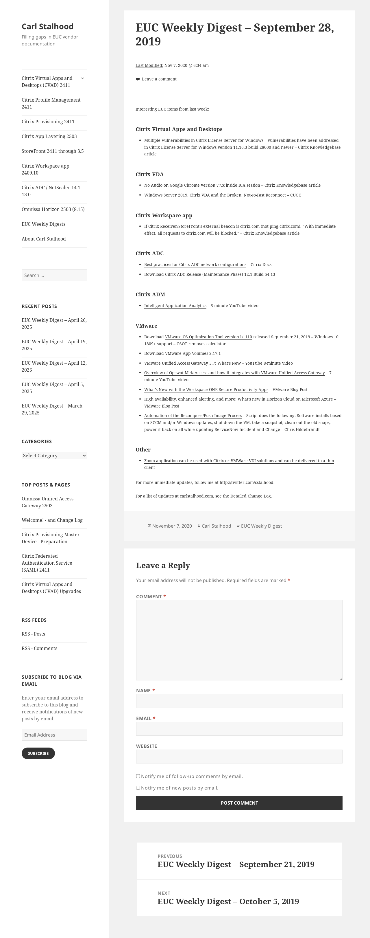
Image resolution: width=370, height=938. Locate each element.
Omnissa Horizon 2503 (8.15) (53, 209)
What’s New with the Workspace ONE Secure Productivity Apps (206, 389)
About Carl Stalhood (44, 239)
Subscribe (38, 753)
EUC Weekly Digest (261, 526)
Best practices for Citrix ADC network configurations (195, 264)
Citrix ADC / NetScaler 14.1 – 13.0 (53, 191)
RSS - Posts (33, 634)
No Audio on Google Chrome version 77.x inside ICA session (202, 185)
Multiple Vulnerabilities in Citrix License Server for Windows (203, 140)
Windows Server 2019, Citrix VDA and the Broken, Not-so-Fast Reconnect (215, 195)
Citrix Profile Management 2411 (51, 103)
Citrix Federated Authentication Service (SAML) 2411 (47, 563)
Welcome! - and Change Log (52, 520)
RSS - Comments (39, 648)
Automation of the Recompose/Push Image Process (193, 415)
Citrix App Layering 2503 (49, 136)
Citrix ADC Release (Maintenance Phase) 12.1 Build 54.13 (220, 274)
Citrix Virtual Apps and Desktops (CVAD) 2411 (47, 81)
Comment (151, 596)
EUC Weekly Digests (43, 224)
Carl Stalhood (48, 26)
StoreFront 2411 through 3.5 (53, 151)
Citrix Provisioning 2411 (48, 121)
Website (146, 746)
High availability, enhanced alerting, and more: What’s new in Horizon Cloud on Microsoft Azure (238, 399)
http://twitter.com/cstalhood (246, 482)
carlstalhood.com (196, 496)
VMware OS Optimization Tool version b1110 (208, 336)
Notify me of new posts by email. (179, 788)
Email (146, 718)
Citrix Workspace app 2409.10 (45, 169)
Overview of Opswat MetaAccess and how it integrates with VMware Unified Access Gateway (234, 372)
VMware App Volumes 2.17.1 (193, 353)
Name (145, 690)
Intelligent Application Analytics (175, 305)
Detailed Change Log (250, 496)
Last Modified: (149, 65)
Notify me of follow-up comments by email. (192, 776)
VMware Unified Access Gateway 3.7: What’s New (192, 363)
